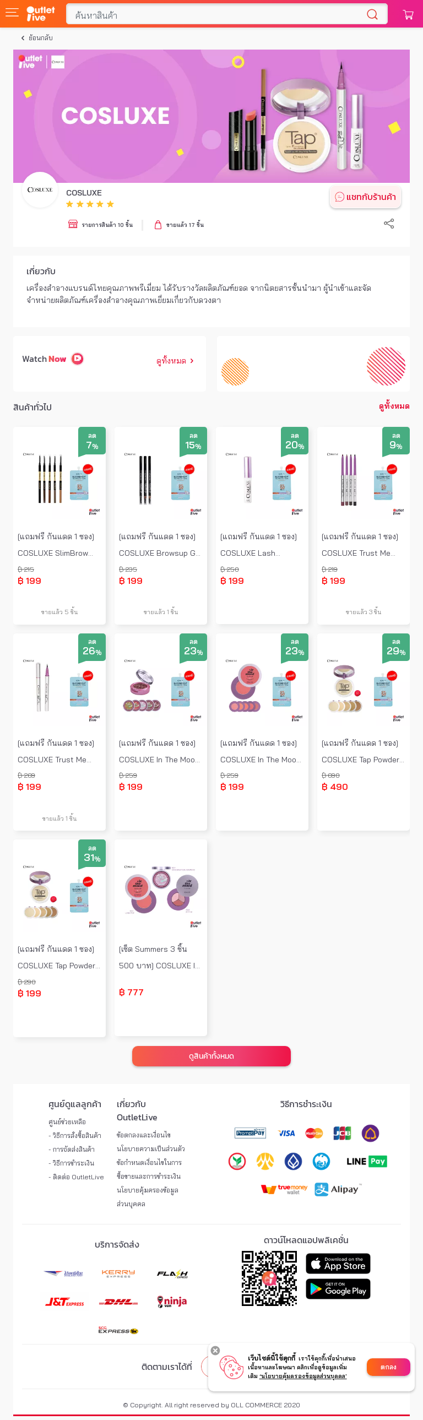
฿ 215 (26, 569)
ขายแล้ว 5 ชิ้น (59, 611)
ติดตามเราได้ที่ (167, 1366)
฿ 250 (229, 569)
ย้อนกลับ (41, 38)
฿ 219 (330, 569)
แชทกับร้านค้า (371, 196)
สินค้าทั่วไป (32, 407)
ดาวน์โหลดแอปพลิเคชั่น (306, 1239)
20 (295, 445)
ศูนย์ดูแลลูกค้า (74, 1103)
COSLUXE (84, 193)
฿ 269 (26, 775)
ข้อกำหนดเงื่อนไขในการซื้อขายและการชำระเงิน (149, 1169)
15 (193, 445)
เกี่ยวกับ (41, 271)
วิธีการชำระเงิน (306, 1103)
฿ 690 (331, 775)
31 (92, 858)
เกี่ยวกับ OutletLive (137, 1110)
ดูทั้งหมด (176, 361)
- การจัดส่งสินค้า (71, 1149)
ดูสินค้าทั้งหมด (211, 1056)
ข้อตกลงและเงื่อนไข (144, 1135)
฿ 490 (335, 786)
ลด (92, 435)
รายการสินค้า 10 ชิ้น (107, 225)
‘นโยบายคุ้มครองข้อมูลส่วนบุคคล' (303, 1376)
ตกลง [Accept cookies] (389, 1367)
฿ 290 (27, 982)
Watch (34, 358)
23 (193, 651)
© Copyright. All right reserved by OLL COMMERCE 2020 (211, 1405)
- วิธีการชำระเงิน (71, 1163)
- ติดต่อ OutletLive (76, 1177)
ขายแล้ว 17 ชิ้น (185, 225)
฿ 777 (131, 992)
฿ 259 (128, 775)
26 (92, 651)
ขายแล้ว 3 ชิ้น (364, 611)
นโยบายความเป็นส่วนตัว (151, 1149)
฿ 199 (29, 580)
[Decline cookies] (215, 1351)
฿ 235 (128, 569)
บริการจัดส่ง (117, 1244)
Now (57, 358)
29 (396, 651)
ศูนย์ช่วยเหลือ (67, 1122)
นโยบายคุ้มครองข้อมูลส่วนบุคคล (147, 1197)
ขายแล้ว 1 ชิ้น (161, 611)
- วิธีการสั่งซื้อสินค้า (74, 1135)
